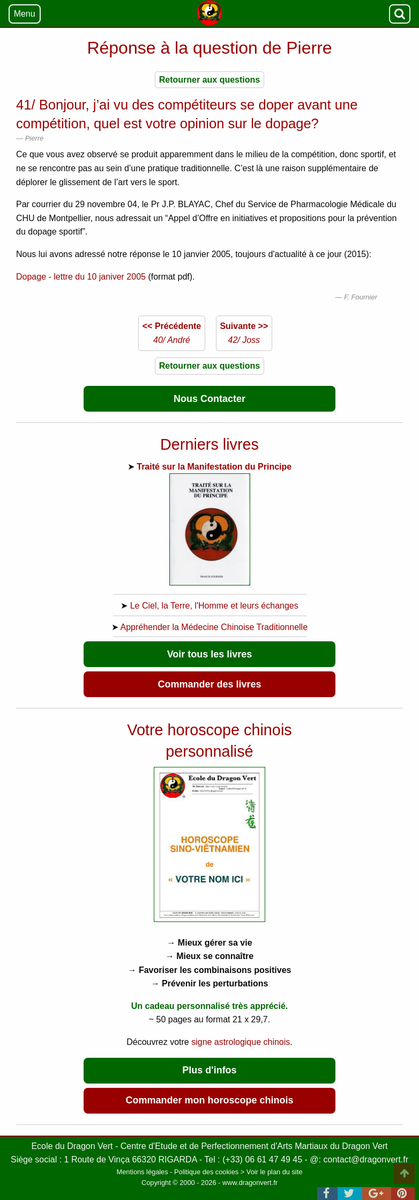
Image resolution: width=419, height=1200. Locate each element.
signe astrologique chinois (240, 1042)
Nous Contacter (209, 398)
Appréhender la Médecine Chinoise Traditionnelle (214, 627)
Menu (24, 13)
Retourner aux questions (209, 79)
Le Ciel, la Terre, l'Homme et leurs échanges (214, 605)
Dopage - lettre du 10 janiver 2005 (81, 276)
